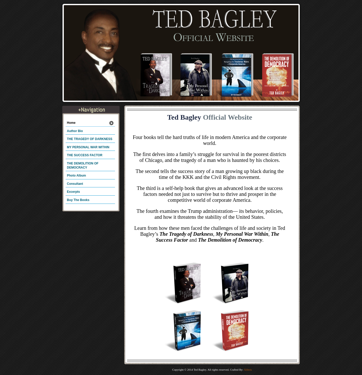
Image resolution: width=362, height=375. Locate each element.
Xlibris (248, 369)
